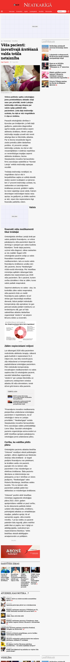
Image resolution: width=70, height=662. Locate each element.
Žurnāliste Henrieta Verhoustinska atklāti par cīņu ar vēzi (16, 577)
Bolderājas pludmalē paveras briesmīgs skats (58, 47)
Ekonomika (48, 11)
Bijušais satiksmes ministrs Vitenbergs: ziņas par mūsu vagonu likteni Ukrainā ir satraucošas (23, 621)
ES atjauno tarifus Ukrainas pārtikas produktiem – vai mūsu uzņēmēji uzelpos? (20, 644)
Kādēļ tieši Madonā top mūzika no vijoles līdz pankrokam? (22, 650)
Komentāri (19, 11)
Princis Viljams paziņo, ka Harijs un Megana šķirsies (58, 83)
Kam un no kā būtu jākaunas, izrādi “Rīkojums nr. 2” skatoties (59, 65)
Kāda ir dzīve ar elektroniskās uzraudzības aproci (21, 599)
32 (35, 611)
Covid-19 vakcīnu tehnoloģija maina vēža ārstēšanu (5, 577)
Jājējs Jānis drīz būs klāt (15, 616)
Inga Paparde (5, 62)
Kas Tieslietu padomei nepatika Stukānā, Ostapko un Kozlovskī (20, 628)
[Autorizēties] (68, 11)
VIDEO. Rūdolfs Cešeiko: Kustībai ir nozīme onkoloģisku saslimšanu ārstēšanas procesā (25, 580)
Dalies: (13, 540)
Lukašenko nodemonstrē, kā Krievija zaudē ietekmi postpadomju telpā (22, 402)
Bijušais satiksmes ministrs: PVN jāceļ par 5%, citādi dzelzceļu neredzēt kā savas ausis (22, 610)
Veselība (41, 11)
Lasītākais (48, 41)
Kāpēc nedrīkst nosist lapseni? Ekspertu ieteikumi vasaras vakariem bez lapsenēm (58, 75)
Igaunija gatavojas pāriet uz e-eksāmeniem (21, 605)
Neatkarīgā (7, 41)
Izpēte (26, 11)
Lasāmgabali (33, 11)
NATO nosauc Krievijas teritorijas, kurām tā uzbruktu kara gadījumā (22, 397)
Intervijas (11, 11)
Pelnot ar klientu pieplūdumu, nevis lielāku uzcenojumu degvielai (21, 634)
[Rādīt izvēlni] (2, 11)
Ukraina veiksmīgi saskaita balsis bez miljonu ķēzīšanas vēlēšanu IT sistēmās (22, 639)
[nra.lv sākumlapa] (16, 5)
